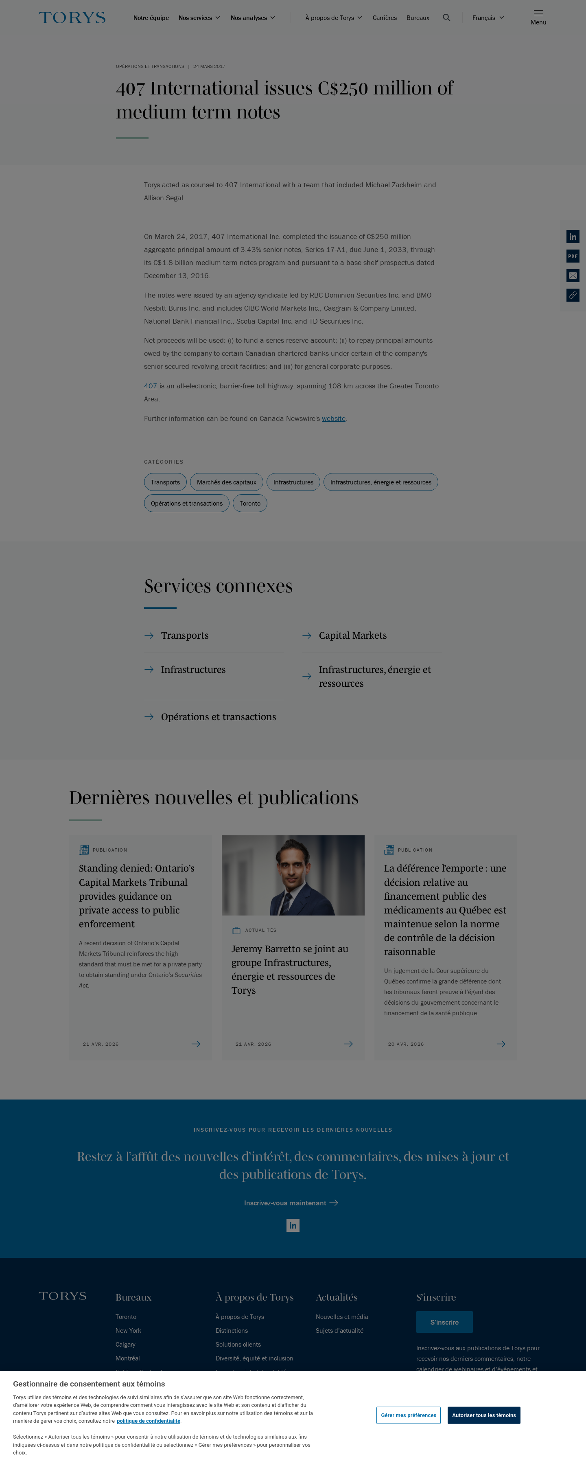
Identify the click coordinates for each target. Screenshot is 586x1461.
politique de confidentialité (148, 1421)
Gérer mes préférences (408, 1415)
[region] (293, 1416)
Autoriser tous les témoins (484, 1415)
